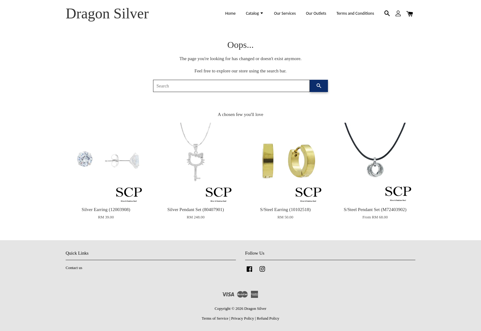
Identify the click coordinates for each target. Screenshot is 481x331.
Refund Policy (268, 318)
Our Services (285, 13)
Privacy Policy (242, 318)
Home (230, 13)
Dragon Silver (107, 13)
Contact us (74, 268)
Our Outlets (316, 13)
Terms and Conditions (355, 13)
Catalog (255, 13)
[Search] (231, 86)
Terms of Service (215, 318)
